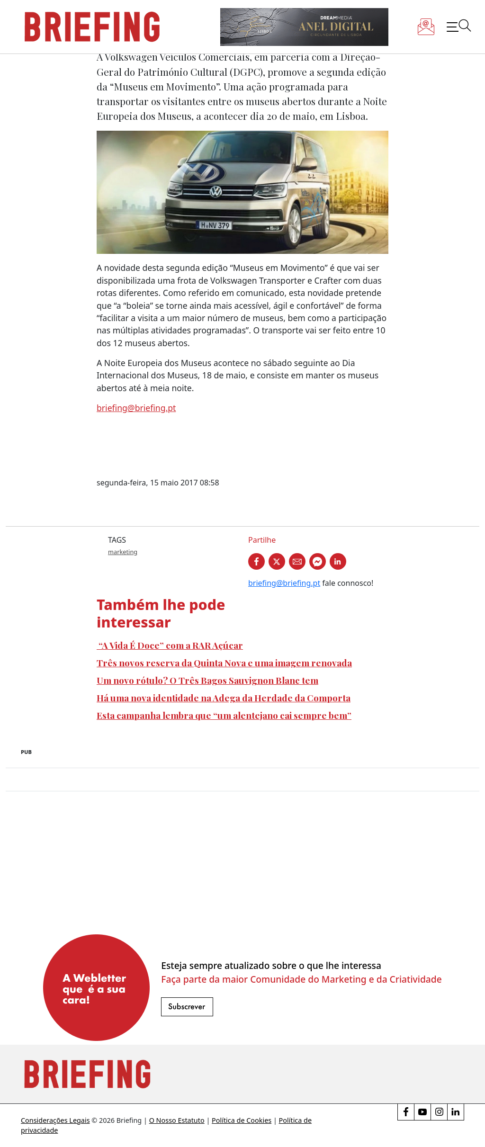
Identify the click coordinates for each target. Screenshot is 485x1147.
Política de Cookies (241, 1120)
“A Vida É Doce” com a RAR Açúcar (170, 645)
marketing (122, 551)
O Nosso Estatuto (177, 1120)
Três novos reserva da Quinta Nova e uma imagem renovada (224, 662)
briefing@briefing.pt (136, 407)
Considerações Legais (55, 1120)
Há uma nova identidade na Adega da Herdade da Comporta (223, 697)
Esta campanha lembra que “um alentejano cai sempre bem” (224, 715)
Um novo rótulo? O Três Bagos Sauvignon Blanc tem (207, 680)
